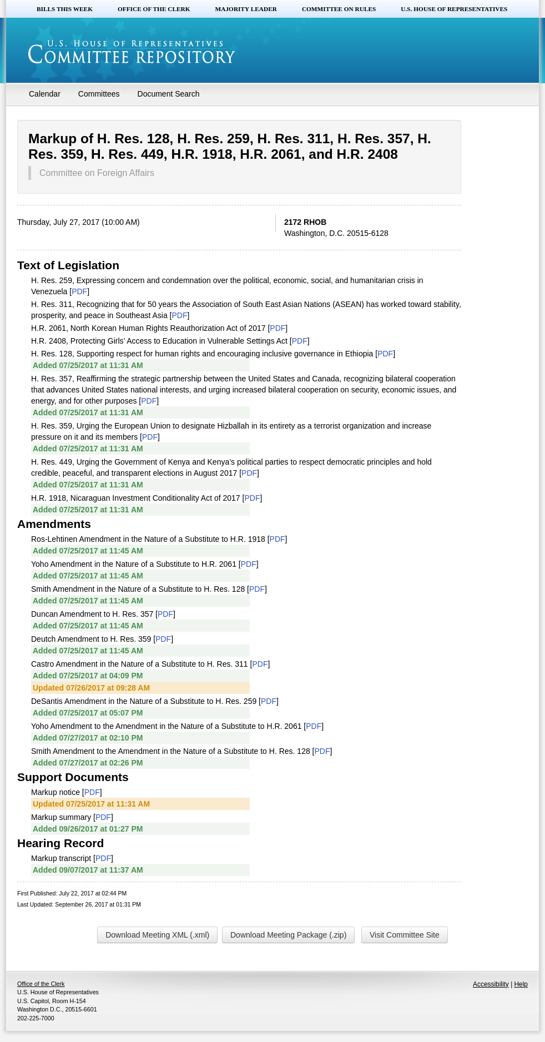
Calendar (44, 93)
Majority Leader (246, 9)
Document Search (169, 93)
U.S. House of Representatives (454, 9)
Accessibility (491, 984)
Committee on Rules (339, 9)
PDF (79, 291)
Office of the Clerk (154, 9)
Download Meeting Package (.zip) (288, 934)
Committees (99, 93)
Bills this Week (65, 9)
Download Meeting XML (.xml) (157, 934)
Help (521, 984)
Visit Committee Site (405, 934)
